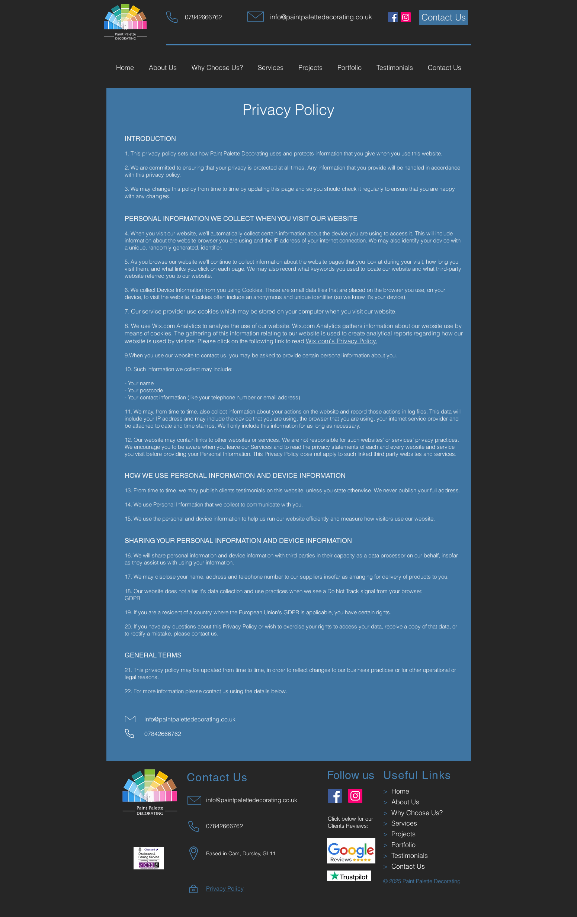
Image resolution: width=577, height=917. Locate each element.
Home (398, 791)
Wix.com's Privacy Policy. (341, 341)
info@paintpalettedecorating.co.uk (189, 719)
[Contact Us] (443, 17)
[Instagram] (406, 17)
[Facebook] (393, 17)
